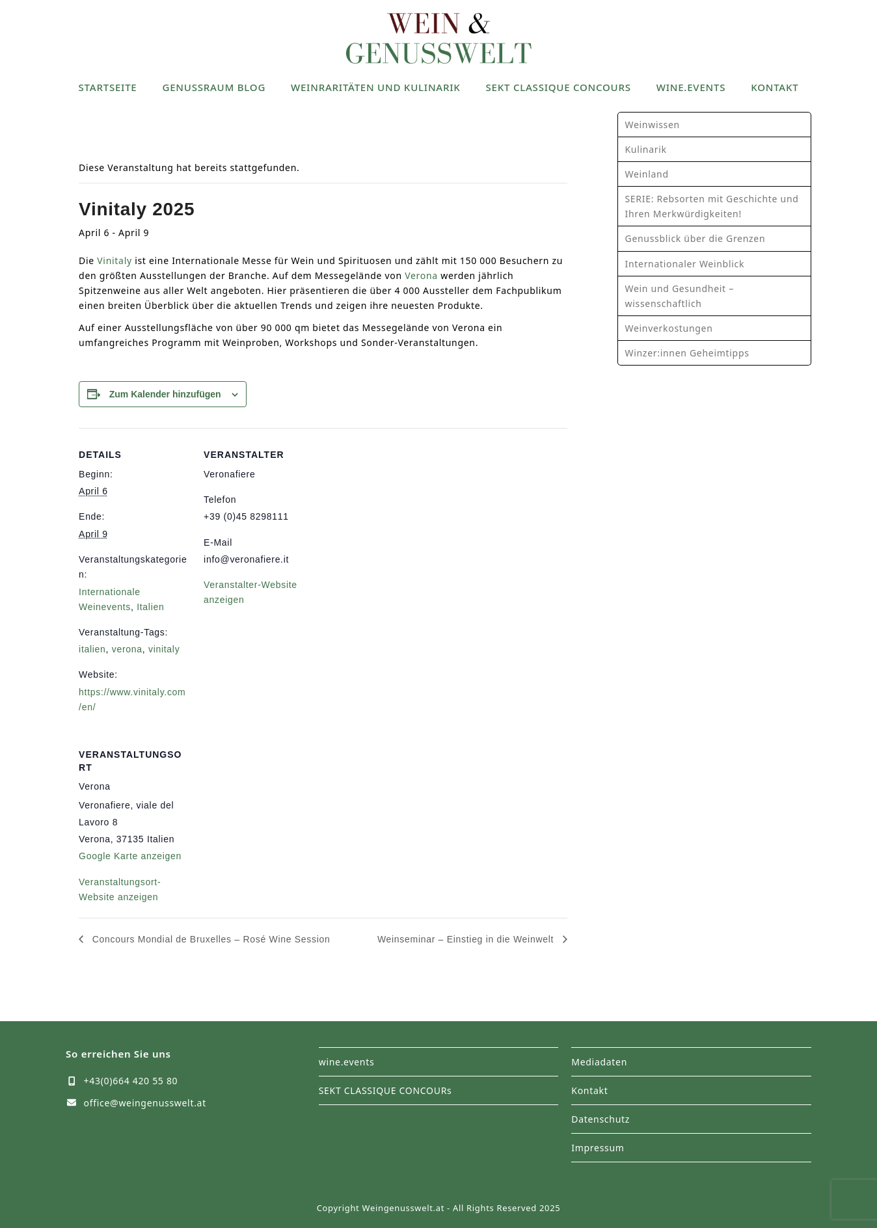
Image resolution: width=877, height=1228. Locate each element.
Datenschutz (600, 1119)
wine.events (347, 1062)
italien (92, 649)
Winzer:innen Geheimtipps (687, 353)
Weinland (646, 174)
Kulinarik (645, 149)
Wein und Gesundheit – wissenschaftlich (679, 296)
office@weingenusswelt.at (145, 1103)
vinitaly (164, 649)
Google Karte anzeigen (130, 856)
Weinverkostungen (668, 328)
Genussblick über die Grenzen (695, 238)
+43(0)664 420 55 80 (131, 1080)
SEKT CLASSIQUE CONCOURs (385, 1090)
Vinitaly (114, 260)
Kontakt (589, 1090)
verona (127, 649)
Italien (150, 607)
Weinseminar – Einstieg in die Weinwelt (467, 939)
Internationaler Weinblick (684, 264)
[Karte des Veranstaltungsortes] (272, 817)
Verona (421, 275)
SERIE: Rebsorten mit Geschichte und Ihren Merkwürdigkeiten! (711, 206)
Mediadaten (599, 1062)
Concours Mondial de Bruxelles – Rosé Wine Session (209, 939)
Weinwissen (652, 124)
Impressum (597, 1147)
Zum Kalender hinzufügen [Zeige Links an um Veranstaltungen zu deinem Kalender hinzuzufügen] (165, 394)
